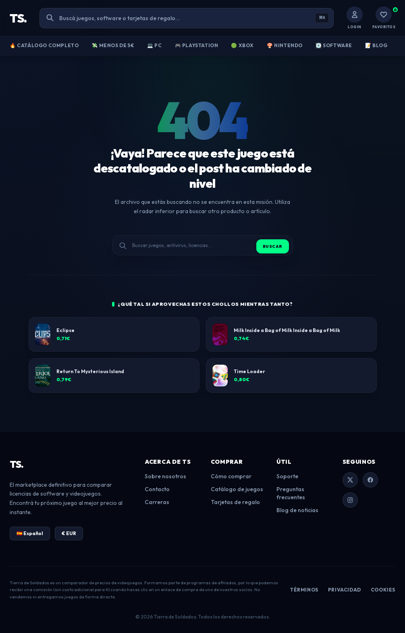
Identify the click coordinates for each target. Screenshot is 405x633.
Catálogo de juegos (237, 489)
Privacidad (344, 590)
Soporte (287, 476)
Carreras (157, 502)
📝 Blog (376, 45)
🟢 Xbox (242, 45)
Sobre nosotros (165, 476)
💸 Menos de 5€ (112, 45)
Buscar (272, 246)
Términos (304, 590)
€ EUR (69, 533)
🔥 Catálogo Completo (44, 45)
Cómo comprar (231, 476)
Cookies (383, 590)
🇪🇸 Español (30, 533)
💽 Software (334, 45)
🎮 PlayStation (196, 45)
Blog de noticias (297, 510)
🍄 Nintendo (285, 45)
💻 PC (154, 45)
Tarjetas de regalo (235, 502)
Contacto (157, 489)
